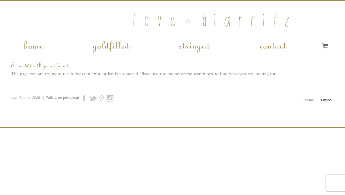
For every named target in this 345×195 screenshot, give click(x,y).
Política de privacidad (62, 98)
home (33, 45)
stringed (193, 45)
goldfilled (110, 45)
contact (272, 45)
